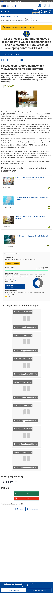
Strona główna (5, 16)
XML (27, 493)
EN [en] (6, 60)
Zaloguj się (39, 5)
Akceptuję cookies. (13, 590)
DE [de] (2, 60)
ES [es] (10, 60)
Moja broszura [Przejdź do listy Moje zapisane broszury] (32, 509)
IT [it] (17, 60)
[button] (45, 5)
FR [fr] (14, 60)
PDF (27, 498)
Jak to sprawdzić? (46, 1)
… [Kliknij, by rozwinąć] (12, 16)
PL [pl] (21, 60)
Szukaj (49, 5)
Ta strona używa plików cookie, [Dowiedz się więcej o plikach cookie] (13, 584)
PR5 (17, 16)
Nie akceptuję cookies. (39, 590)
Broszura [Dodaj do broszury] (19, 509)
